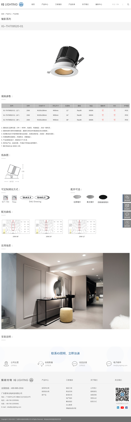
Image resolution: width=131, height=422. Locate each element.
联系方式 (93, 401)
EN (118, 4)
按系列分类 (45, 388)
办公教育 (69, 405)
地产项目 (69, 398)
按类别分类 (45, 391)
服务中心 (99, 4)
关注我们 (118, 380)
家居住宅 (69, 395)
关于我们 (85, 4)
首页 (33, 4)
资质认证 (93, 398)
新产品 (44, 395)
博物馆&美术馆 (71, 408)
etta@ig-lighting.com (14, 407)
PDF (103, 110)
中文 (113, 4)
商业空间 (69, 391)
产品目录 (72, 4)
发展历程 (93, 395)
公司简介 (93, 388)
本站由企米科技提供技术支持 (52, 419)
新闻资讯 (93, 391)
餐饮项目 (69, 401)
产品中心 (45, 4)
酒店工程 (69, 388)
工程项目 (58, 4)
